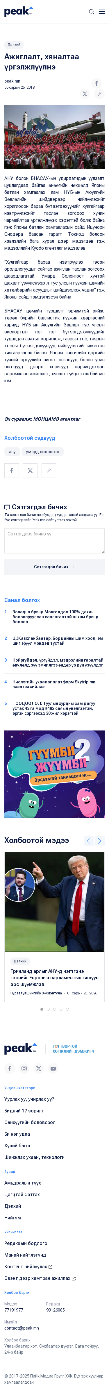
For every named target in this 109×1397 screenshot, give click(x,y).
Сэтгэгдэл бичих (54, 567)
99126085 (55, 1310)
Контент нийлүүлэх (28, 1266)
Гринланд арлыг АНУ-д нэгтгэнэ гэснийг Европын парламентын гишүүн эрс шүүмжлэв (54, 978)
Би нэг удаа (17, 1134)
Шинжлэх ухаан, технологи (34, 1157)
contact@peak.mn (21, 1328)
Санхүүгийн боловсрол (30, 1122)
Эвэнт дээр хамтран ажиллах (40, 1278)
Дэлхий (14, 45)
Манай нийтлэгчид (25, 1255)
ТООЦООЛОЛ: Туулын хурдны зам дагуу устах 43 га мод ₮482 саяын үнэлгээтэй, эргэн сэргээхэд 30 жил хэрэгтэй (53, 708)
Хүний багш (17, 1145)
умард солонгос (42, 451)
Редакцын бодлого (25, 1243)
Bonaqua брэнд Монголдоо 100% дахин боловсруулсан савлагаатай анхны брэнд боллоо (55, 617)
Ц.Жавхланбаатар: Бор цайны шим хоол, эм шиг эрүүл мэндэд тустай (57, 641)
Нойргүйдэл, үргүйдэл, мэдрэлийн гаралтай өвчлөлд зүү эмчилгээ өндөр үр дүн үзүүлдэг (57, 662)
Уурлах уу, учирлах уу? (29, 1099)
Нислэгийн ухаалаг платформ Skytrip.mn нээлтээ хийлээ (53, 684)
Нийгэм (12, 1218)
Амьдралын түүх (22, 1183)
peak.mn (12, 81)
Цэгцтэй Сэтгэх (22, 1194)
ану (12, 451)
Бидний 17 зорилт (24, 1111)
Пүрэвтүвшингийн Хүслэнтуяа (36, 993)
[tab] (41, 1009)
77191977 (13, 1310)
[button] (91, 11)
